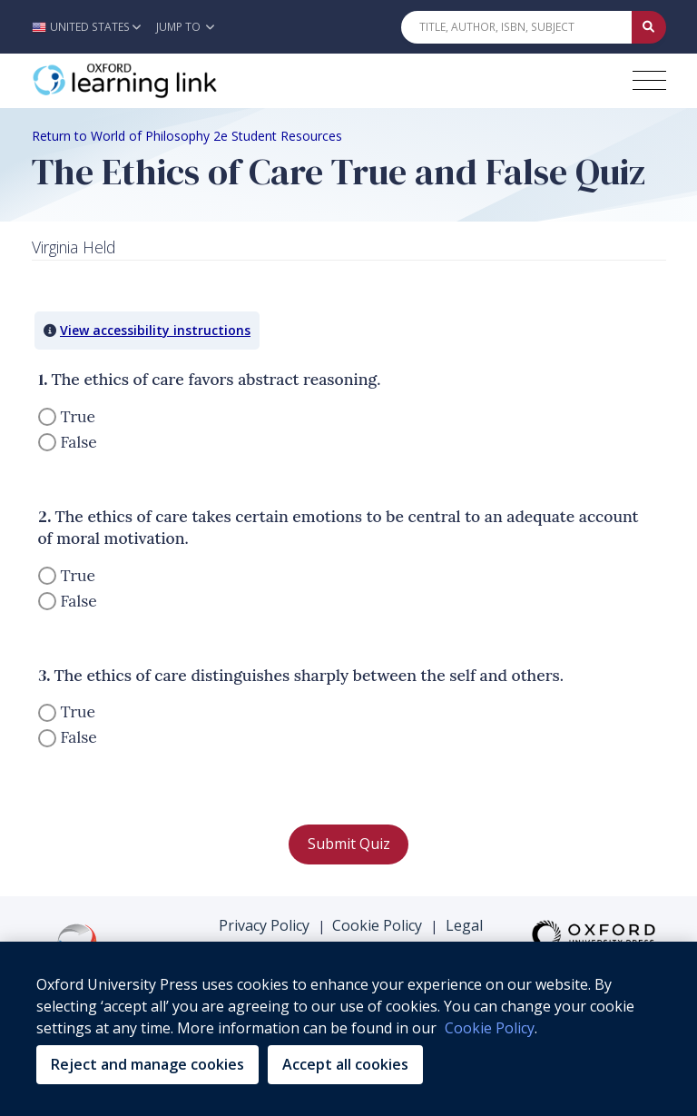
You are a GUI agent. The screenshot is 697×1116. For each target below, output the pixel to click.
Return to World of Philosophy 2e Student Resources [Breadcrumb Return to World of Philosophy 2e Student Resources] (187, 135)
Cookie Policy (377, 925)
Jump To (185, 27)
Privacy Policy (264, 925)
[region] (348, 1029)
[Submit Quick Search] (649, 27)
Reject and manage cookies (147, 1064)
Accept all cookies (345, 1064)
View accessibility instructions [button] (155, 330)
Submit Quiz (349, 844)
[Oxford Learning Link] (168, 81)
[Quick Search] (516, 27)
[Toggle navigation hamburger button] (649, 80)
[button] (91, 27)
